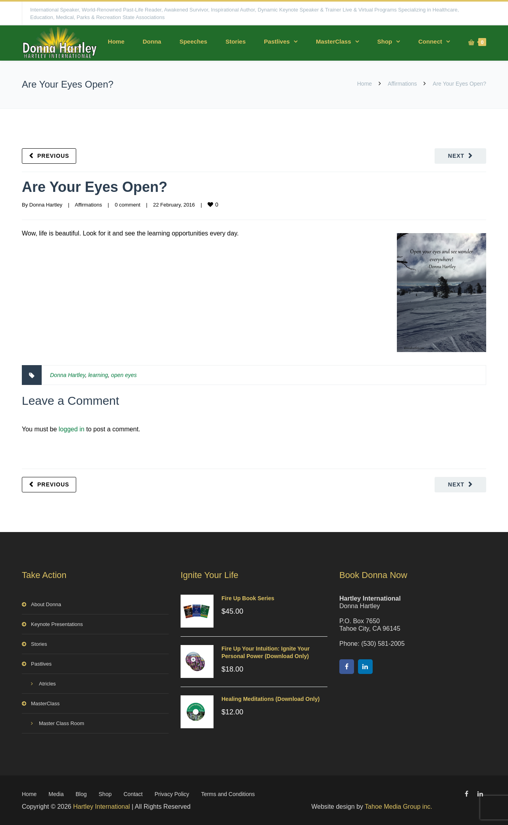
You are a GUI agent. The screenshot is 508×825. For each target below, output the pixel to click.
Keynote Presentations (57, 624)
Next (456, 156)
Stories (235, 41)
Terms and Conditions (228, 794)
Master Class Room (61, 723)
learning (98, 375)
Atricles (47, 684)
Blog (81, 794)
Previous (53, 156)
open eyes (124, 375)
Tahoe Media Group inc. (398, 806)
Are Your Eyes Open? (94, 187)
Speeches (193, 41)
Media (56, 794)
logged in (72, 429)
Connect (430, 41)
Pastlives (277, 41)
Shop (385, 41)
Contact (132, 794)
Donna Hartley (45, 205)
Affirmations (402, 83)
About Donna (46, 604)
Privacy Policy (171, 794)
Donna (151, 41)
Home (116, 41)
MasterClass (333, 41)
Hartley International (101, 806)
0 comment (127, 205)
